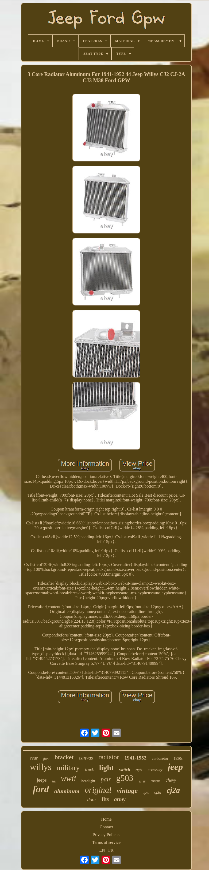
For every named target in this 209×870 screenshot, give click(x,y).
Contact (106, 827)
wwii (68, 778)
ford (41, 789)
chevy (171, 780)
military (68, 768)
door (91, 799)
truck (89, 769)
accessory (155, 770)
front (46, 759)
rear (34, 758)
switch (124, 769)
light (106, 768)
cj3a (157, 792)
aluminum (66, 791)
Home (106, 819)
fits (105, 799)
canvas (86, 758)
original (98, 789)
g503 (124, 778)
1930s (178, 759)
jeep (175, 767)
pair (106, 779)
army (119, 799)
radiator (108, 757)
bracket (64, 757)
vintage (127, 790)
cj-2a (146, 793)
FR (111, 850)
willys (41, 767)
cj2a (173, 790)
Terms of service (106, 842)
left (53, 781)
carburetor (160, 758)
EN (102, 850)
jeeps (42, 780)
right (139, 770)
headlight (88, 781)
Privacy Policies (106, 834)
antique (155, 781)
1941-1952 (135, 758)
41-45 (142, 781)
